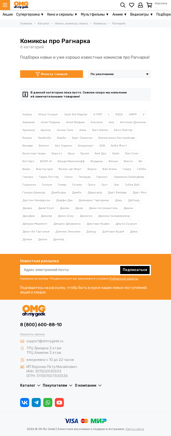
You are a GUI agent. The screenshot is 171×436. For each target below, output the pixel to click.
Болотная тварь (34, 153)
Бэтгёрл (28, 161)
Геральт (102, 177)
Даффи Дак (64, 200)
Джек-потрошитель (103, 208)
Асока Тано (65, 130)
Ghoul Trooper (48, 114)
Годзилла (29, 184)
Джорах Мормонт (35, 223)
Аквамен (28, 122)
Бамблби (44, 138)
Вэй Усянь (109, 169)
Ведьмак (97, 161)
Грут (104, 184)
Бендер (27, 145)
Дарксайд (95, 192)
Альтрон (97, 122)
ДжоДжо (28, 216)
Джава (27, 208)
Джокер (46, 216)
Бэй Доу (101, 153)
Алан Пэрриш (50, 122)
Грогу (92, 184)
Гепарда (85, 177)
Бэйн (115, 153)
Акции (8, 14)
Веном (113, 161)
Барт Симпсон (82, 138)
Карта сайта (135, 429)
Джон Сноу (66, 216)
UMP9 (133, 114)
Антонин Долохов (133, 122)
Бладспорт (86, 145)
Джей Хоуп (46, 208)
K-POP (98, 114)
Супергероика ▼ (30, 14)
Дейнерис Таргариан (93, 200)
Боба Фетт (119, 145)
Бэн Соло (132, 153)
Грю (116, 184)
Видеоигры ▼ (141, 14)
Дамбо (77, 192)
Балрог (27, 138)
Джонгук (86, 216)
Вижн (26, 169)
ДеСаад (133, 200)
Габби (141, 169)
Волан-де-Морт (70, 169)
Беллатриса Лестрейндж (116, 138)
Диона (42, 239)
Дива (134, 231)
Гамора (27, 177)
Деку (118, 200)
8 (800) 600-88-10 (41, 324)
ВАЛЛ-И (46, 161)
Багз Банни (100, 130)
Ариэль (45, 130)
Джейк (64, 208)
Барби (61, 138)
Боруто (57, 153)
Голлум (47, 184)
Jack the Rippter (76, 114)
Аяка (82, 130)
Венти (128, 161)
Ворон (92, 169)
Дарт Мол (140, 192)
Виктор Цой (44, 169)
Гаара (127, 169)
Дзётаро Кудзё (113, 231)
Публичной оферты (123, 278)
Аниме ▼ (119, 14)
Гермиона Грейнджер (129, 177)
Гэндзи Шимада (33, 192)
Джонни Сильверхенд (114, 216)
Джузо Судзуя (126, 223)
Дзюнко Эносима (67, 231)
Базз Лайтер (123, 130)
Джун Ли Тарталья (36, 231)
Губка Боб (132, 184)
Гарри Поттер (49, 177)
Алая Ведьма (75, 122)
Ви (140, 161)
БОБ (102, 145)
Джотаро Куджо (98, 223)
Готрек (77, 184)
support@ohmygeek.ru (44, 341)
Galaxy (27, 114)
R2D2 (119, 114)
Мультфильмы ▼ (95, 14)
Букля (84, 153)
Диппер (58, 239)
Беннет (44, 145)
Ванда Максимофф (71, 161)
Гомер (62, 184)
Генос (69, 177)
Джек (79, 208)
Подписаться (135, 270)
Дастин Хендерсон (36, 200)
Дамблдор (58, 192)
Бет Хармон (63, 145)
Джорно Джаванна (67, 223)
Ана (111, 122)
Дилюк (27, 239)
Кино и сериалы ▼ (62, 14)
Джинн (128, 208)
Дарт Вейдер (117, 192)
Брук (71, 153)
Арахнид (28, 130)
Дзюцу (91, 231)
